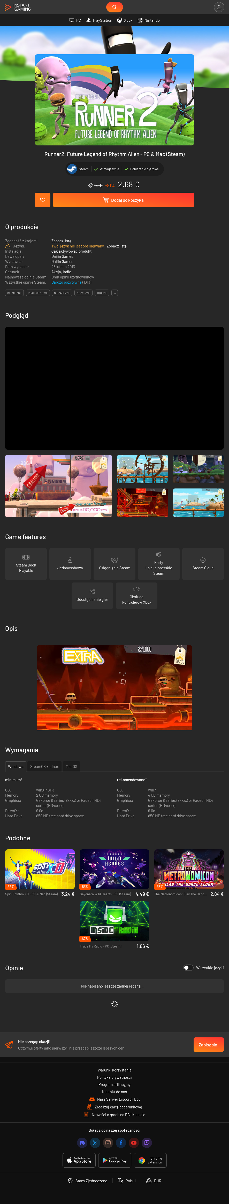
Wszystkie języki (203, 968)
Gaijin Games (62, 256)
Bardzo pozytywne (66, 282)
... (114, 292)
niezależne (62, 292)
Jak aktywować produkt (71, 251)
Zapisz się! (209, 1044)
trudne (102, 292)
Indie (67, 271)
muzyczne (83, 292)
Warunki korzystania (115, 1070)
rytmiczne (14, 292)
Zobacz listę (61, 240)
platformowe (38, 292)
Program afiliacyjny (114, 1084)
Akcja (56, 271)
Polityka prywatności (114, 1077)
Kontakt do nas (114, 1091)
